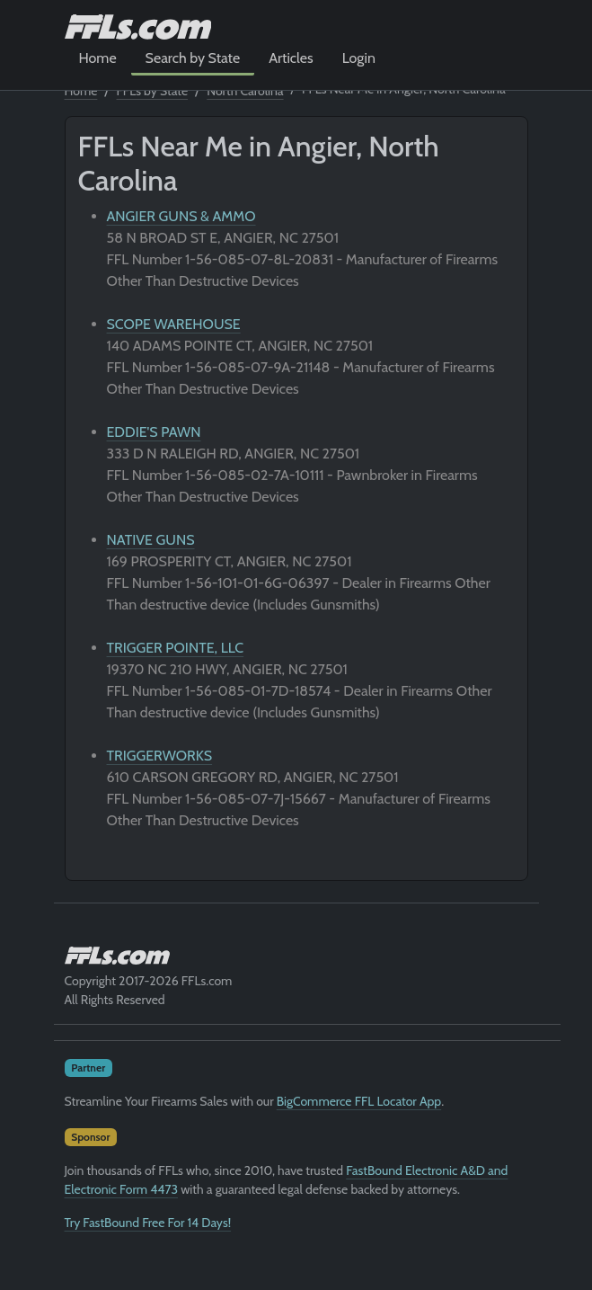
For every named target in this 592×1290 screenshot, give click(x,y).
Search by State (193, 58)
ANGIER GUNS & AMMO (181, 216)
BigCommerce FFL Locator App (359, 1101)
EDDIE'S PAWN (154, 431)
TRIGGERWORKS (160, 755)
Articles (291, 58)
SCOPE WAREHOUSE (174, 324)
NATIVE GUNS (151, 539)
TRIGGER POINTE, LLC (175, 647)
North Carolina (245, 91)
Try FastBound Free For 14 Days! (148, 1222)
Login (359, 58)
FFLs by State (153, 91)
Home (98, 58)
